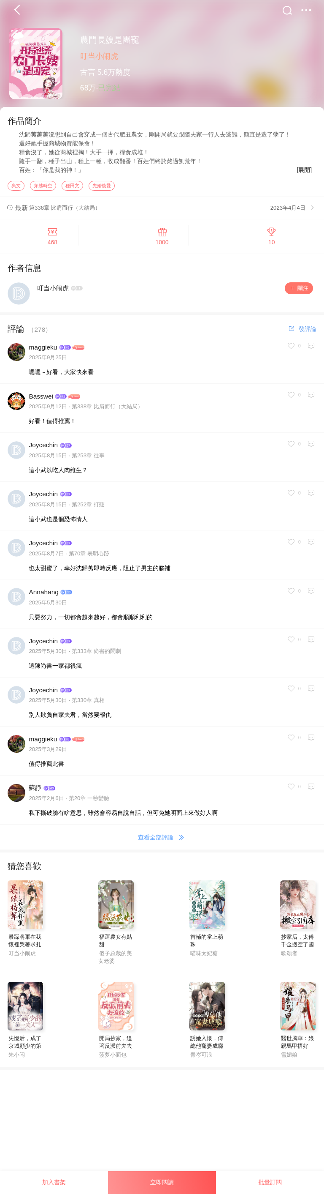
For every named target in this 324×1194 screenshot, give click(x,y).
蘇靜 (35, 790)
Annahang (43, 594)
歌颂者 (289, 956)
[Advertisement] (162, 1132)
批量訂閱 (270, 1182)
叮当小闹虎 (99, 56)
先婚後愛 (101, 188)
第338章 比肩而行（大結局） (107, 409)
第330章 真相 (88, 703)
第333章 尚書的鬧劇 (96, 654)
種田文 (72, 188)
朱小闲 (16, 1058)
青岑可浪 (201, 1058)
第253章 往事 (88, 458)
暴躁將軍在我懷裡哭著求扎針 (24, 947)
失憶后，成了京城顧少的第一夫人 (24, 1049)
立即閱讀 (162, 1182)
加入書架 (54, 1182)
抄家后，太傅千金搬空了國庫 (297, 947)
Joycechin (43, 447)
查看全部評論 (162, 841)
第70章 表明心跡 (89, 556)
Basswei (41, 398)
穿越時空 (43, 188)
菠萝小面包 (113, 1058)
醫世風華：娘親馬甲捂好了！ (297, 1049)
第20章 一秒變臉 (89, 801)
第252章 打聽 (88, 507)
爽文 (16, 188)
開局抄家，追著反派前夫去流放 (115, 1049)
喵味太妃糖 (204, 956)
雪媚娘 (289, 1058)
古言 (87, 72)
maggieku (43, 350)
